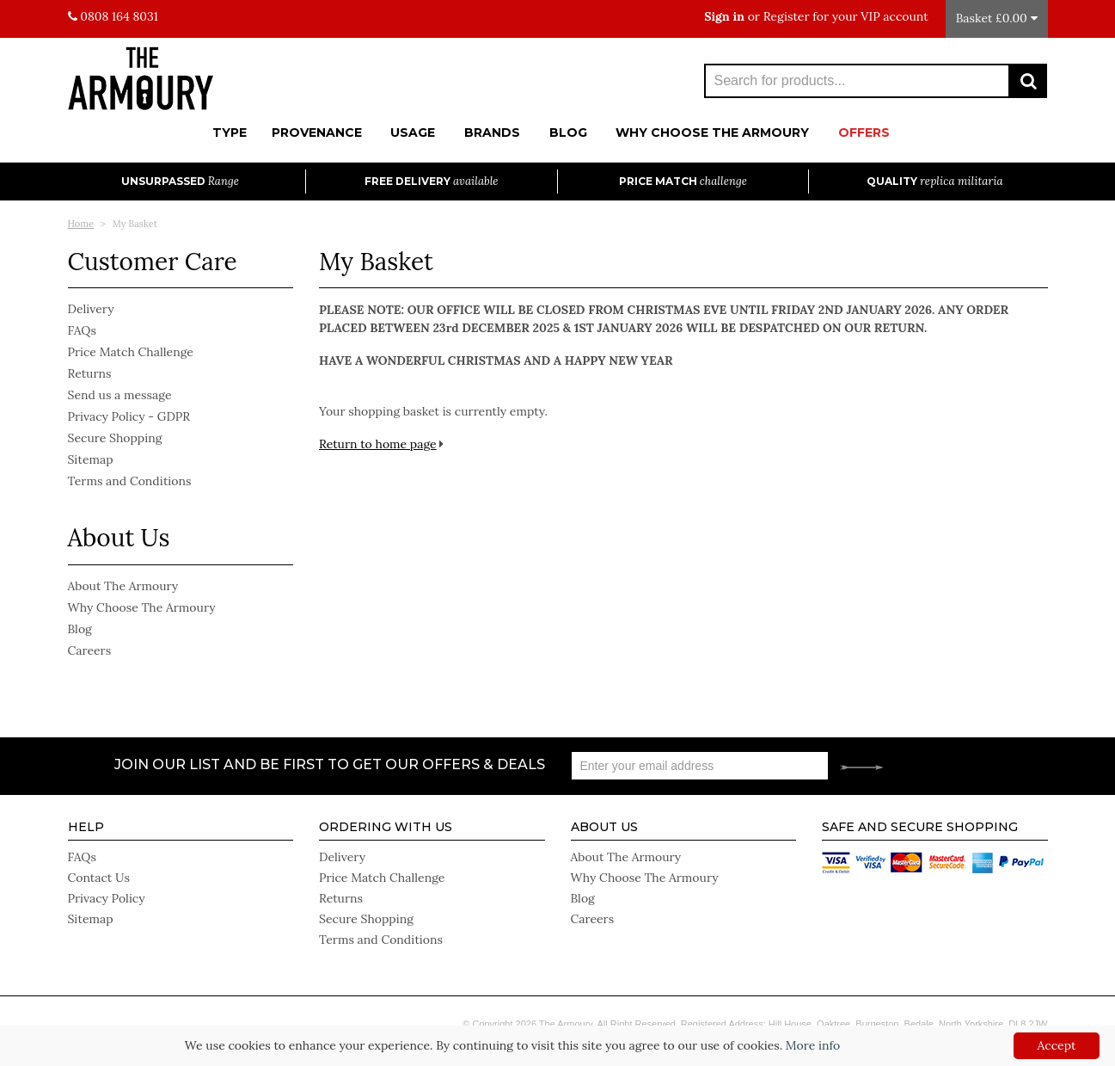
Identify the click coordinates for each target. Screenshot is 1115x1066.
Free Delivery (432, 181)
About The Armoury (123, 586)
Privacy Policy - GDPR (129, 416)
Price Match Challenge (130, 352)
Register (786, 16)
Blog (568, 132)
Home (81, 224)
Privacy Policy (106, 898)
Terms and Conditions (130, 481)
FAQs (82, 330)
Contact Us (99, 877)
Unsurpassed (180, 181)
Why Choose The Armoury (712, 132)
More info (813, 1045)
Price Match (683, 181)
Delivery (91, 309)
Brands (492, 132)
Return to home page (378, 444)
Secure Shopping (115, 438)
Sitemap (90, 459)
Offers (864, 132)
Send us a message (120, 395)
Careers (90, 650)
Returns (90, 373)
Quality (935, 181)
